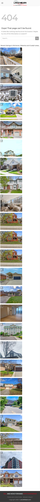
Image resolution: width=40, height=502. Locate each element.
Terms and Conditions (14, 497)
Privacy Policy (28, 497)
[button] (2, 3)
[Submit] (37, 38)
